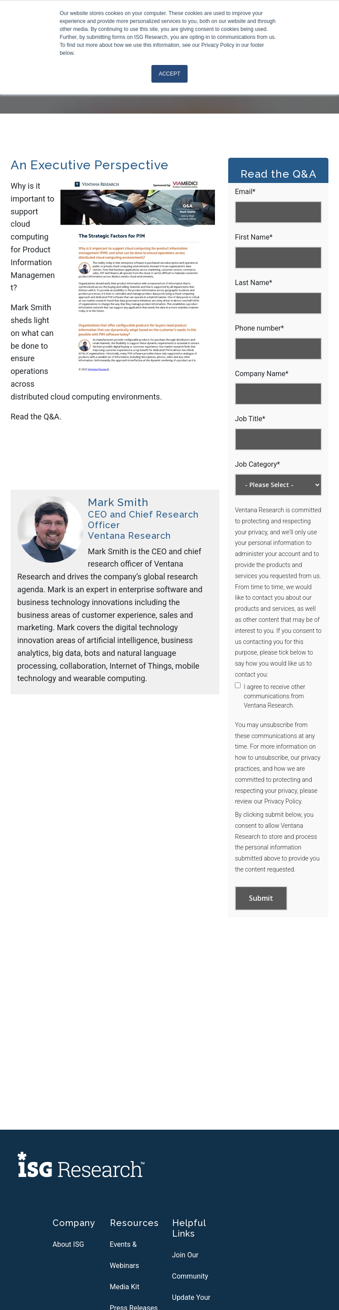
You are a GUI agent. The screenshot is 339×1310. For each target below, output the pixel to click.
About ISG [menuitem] (68, 1244)
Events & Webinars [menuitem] (124, 1255)
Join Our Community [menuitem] (190, 1265)
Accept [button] (170, 74)
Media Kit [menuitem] (124, 1287)
